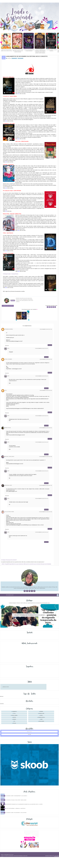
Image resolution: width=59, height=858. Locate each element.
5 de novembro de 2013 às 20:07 (41, 348)
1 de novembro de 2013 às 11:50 (46, 359)
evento (41, 715)
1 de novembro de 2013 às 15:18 (46, 390)
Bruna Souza (8, 427)
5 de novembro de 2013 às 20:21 (41, 470)
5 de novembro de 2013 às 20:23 (41, 532)
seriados (14, 719)
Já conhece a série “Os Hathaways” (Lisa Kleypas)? (16, 812)
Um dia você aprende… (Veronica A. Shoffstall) (15, 808)
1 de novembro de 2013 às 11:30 (46, 329)
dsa (6, 390)
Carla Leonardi (8, 359)
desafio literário (14, 715)
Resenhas (41, 711)
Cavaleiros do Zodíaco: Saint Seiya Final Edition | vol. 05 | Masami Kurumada (17, 50)
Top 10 (14, 713)
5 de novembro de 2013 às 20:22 (41, 498)
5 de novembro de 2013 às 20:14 (41, 415)
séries (41, 719)
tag (14, 721)
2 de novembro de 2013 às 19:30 (45, 427)
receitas (14, 717)
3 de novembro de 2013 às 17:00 (45, 485)
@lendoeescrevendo (6, 686)
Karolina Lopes (8, 485)
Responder (50, 345)
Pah (8, 348)
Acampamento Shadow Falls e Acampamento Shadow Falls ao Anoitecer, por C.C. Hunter (24, 804)
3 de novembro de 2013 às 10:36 (45, 456)
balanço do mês (41, 713)
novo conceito (20, 58)
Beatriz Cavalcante (9, 456)
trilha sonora (41, 721)
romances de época (41, 717)
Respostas (7, 345)
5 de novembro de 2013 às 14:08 (45, 511)
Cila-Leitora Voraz (9, 511)
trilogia (14, 723)
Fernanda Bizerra (9, 329)
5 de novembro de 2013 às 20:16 (41, 442)
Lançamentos (14, 58)
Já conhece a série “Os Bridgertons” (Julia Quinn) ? (16, 795)
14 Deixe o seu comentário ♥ (8, 305)
